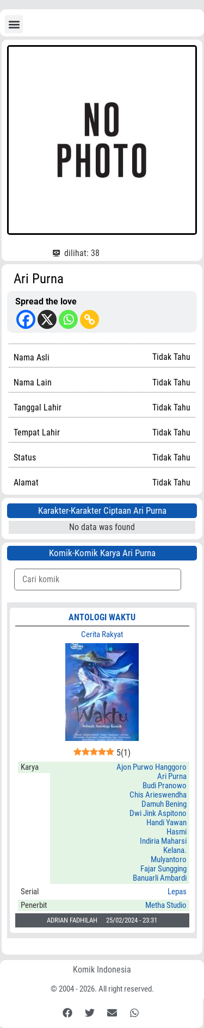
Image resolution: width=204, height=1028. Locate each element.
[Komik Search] (97, 579)
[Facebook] (25, 319)
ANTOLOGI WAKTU (102, 617)
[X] (47, 319)
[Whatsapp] (68, 319)
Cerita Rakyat (102, 634)
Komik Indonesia (102, 969)
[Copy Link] (89, 319)
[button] (14, 24)
